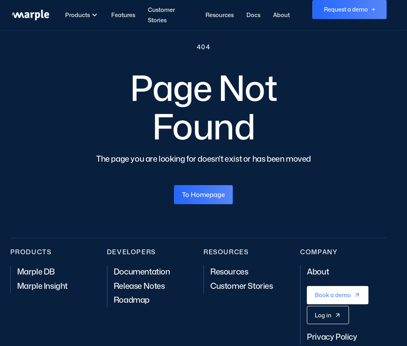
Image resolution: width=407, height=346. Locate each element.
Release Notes (139, 285)
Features (123, 15)
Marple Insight (42, 285)
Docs (253, 15)
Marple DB (36, 271)
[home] (30, 15)
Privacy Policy (332, 336)
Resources (219, 15)
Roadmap (131, 299)
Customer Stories (161, 15)
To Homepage (203, 194)
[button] (82, 15)
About (281, 15)
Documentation (142, 271)
